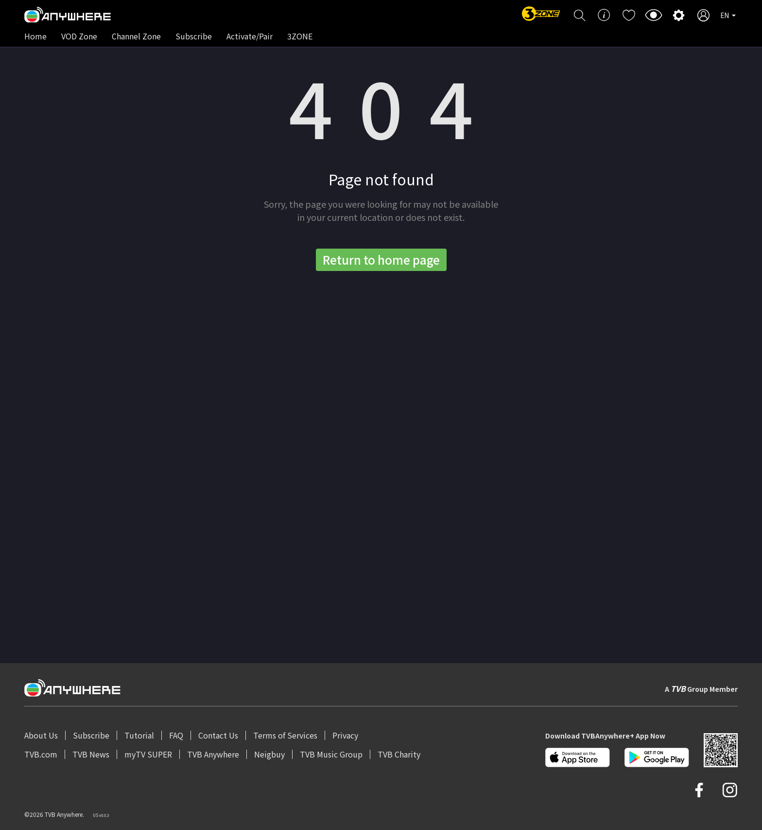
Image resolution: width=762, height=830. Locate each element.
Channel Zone (136, 36)
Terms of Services (285, 735)
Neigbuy (269, 754)
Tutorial (139, 735)
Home (35, 36)
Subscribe (193, 36)
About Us (41, 735)
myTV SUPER (148, 754)
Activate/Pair (249, 36)
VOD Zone (79, 36)
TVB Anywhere (213, 754)
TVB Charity (399, 754)
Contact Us (218, 735)
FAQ (176, 735)
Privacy (345, 735)
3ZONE (299, 36)
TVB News (90, 754)
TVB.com (40, 754)
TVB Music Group (331, 754)
